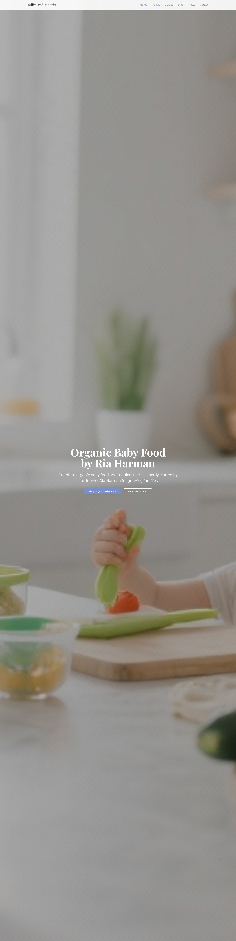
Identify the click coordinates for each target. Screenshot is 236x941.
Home (143, 4)
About (156, 4)
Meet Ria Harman (137, 491)
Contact (205, 4)
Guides (169, 4)
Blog (181, 4)
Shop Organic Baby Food (102, 491)
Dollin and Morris (41, 4)
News (191, 4)
